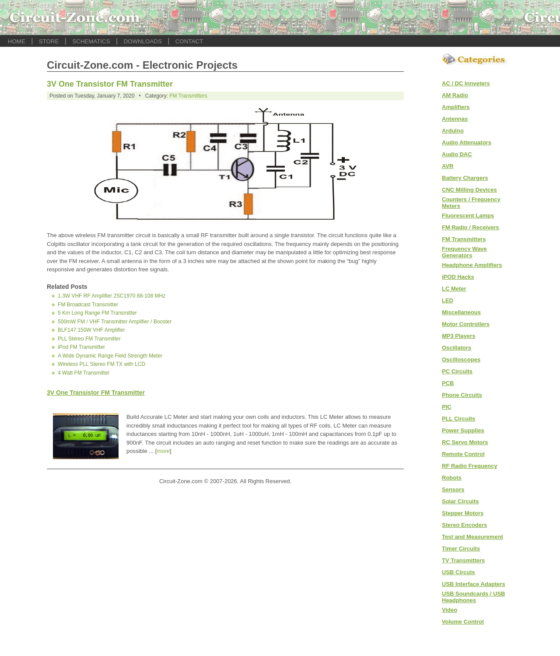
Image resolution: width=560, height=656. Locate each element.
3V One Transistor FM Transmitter (110, 84)
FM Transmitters (188, 96)
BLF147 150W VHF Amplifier (91, 330)
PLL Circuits (458, 418)
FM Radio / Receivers (470, 227)
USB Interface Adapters (473, 584)
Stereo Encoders (464, 525)
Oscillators (456, 347)
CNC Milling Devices (469, 189)
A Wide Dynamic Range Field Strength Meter (110, 356)
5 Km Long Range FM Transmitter (97, 313)
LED (447, 300)
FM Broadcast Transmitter (88, 305)
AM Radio (455, 95)
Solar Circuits (460, 501)
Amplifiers (456, 107)
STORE (49, 41)
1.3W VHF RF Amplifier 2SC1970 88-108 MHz (111, 296)
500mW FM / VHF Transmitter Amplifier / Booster (115, 322)
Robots (452, 477)
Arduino (453, 130)
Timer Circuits (461, 548)
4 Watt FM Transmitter (83, 373)
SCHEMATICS (91, 41)
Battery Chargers (465, 178)
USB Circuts (458, 572)
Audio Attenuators (466, 142)
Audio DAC (457, 154)
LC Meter (454, 288)
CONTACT (189, 41)
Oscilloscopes (461, 359)
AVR (447, 166)
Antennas (455, 119)
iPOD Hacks (458, 277)
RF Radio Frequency (469, 466)
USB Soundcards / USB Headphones (473, 596)
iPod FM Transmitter (81, 347)
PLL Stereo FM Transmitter (89, 339)
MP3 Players (459, 336)
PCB (448, 383)
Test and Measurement (472, 536)
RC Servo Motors (465, 442)
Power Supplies (463, 430)
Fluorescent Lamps (468, 215)
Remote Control (463, 454)
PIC (447, 406)
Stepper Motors (462, 513)
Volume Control (463, 621)
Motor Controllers (466, 324)
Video (449, 610)
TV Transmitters (463, 560)
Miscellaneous (461, 312)
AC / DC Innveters (466, 83)
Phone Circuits (462, 395)
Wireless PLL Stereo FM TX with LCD (101, 364)
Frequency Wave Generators (464, 252)
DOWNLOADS (142, 41)
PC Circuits (457, 371)
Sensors (453, 489)
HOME (16, 41)
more (163, 451)
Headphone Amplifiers (472, 265)
